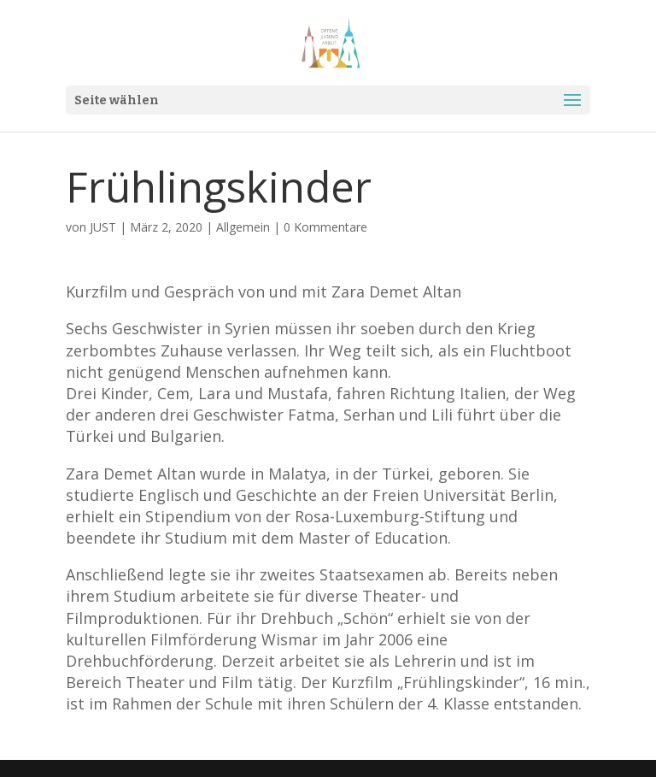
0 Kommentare (325, 227)
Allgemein (243, 227)
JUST (103, 227)
